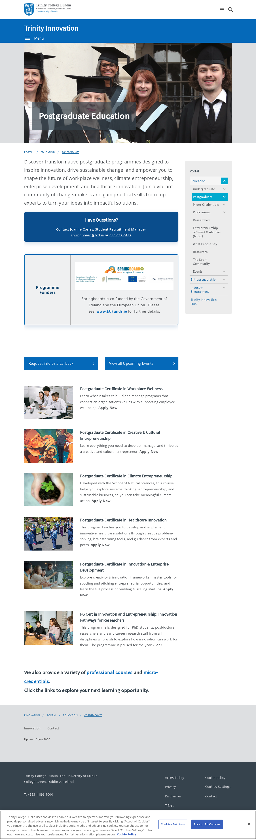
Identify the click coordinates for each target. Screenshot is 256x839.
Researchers (201, 220)
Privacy (170, 787)
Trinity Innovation (51, 28)
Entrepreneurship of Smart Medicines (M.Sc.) (206, 232)
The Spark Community (201, 261)
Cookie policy (215, 777)
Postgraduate (70, 152)
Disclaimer (173, 796)
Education (47, 152)
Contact (53, 728)
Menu (34, 38)
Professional (202, 212)
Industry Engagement (200, 289)
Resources (200, 252)
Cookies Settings (218, 787)
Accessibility (174, 777)
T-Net (169, 805)
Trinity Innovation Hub (204, 301)
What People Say (205, 244)
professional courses (109, 672)
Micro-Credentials (206, 204)
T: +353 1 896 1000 (38, 794)
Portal (29, 152)
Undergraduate (204, 189)
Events (198, 271)
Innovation (32, 715)
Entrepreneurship (203, 279)
